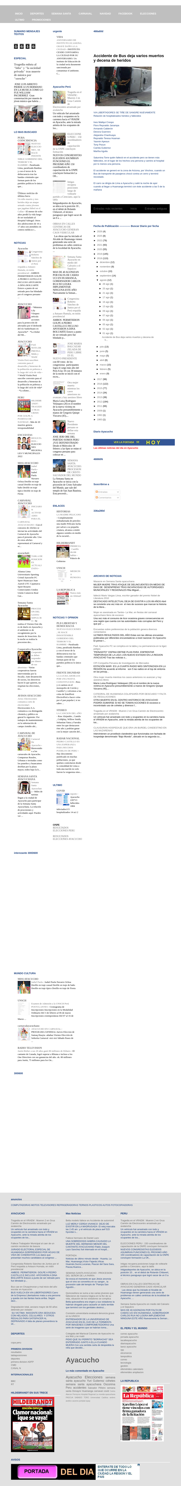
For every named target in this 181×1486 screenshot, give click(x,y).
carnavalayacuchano (28, 1026)
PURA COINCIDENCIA (27, 139)
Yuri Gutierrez (95, 1380)
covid (106, 1391)
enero (103, 373)
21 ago (106, 293)
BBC (13, 1381)
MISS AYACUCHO (28, 463)
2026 (100, 231)
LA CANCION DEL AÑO (69, 713)
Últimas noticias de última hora (28, 194)
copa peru (16, 1342)
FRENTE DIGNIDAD (68, 672)
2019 (100, 254)
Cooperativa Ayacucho (30, 649)
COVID (61, 790)
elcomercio (126, 1353)
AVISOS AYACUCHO (29, 695)
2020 (100, 249)
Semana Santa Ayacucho (25, 604)
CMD (13, 1365)
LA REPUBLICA (66, 590)
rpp (122, 1349)
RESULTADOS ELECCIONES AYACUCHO (67, 837)
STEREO (62, 710)
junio (102, 351)
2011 (100, 406)
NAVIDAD (105, 13)
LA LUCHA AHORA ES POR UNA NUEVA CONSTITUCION (68, 678)
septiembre (106, 275)
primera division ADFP (22, 1362)
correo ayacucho (129, 1333)
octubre (104, 271)
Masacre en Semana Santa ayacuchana (114, 581)
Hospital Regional (88, 1394)
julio (102, 346)
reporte (73, 793)
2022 (100, 240)
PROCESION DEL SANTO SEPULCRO (36, 614)
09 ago (106, 311)
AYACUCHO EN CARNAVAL (46, 1029)
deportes (15, 1358)
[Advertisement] (135, 41)
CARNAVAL (85, 13)
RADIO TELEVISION (30, 1048)
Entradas (102, 492)
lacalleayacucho (129, 1340)
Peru (69, 1387)
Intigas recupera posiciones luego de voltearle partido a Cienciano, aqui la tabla (144, 1265)
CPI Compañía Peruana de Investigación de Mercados (121, 663)
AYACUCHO (25, 304)
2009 (100, 410)
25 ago (106, 288)
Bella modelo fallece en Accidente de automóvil (90, 1220)
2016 (100, 383)
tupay (88, 1401)
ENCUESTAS (25, 435)
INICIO (19, 13)
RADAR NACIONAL (68, 738)
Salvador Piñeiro (97, 1387)
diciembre (105, 262)
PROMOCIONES (41, 19)
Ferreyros (76, 1394)
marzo (103, 364)
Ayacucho (23, 248)
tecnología (126, 1362)
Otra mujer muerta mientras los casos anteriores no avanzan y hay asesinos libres (67, 390)
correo (124, 1359)
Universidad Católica (99, 1398)
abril (102, 360)
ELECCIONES (148, 13)
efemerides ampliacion (132, 1372)
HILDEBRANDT (66, 543)
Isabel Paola (37, 982)
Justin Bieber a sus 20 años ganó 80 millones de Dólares (44, 1051)
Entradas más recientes (108, 208)
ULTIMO (19, 19)
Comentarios (103, 497)
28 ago (106, 284)
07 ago (106, 315)
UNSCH (61, 568)
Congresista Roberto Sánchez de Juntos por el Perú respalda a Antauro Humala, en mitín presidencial (35, 1266)
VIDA (60, 37)
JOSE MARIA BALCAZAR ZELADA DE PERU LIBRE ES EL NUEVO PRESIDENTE (67, 351)
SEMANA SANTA (61, 13)
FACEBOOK (125, 13)
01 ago (106, 333)
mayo (103, 355)
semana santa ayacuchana (83, 1384)
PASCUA (69, 1398)
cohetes (110, 1380)
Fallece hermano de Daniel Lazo (82, 1238)
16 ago (106, 302)
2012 (100, 401)
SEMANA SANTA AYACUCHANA (27, 778)
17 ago (106, 297)
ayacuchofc (24, 553)
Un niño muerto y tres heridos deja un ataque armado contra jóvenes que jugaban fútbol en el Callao (29, 205)
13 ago (106, 306)
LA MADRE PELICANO (69, 514)
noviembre (105, 266)
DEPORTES (37, 13)
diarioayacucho (128, 1343)
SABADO (78, 1398)
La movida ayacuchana (105, 1394)
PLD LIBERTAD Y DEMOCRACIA (67, 624)
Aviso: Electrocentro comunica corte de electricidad (27, 701)
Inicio (133, 208)
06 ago (106, 319)
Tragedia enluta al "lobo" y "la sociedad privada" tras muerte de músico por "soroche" (27, 71)
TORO (86, 1398)
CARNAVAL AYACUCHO (25, 502)
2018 (100, 258)
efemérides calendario (132, 1369)
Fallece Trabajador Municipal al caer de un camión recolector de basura (32, 1245)
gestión (124, 1366)
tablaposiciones (19, 1355)
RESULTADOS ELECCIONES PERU (64, 829)
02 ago (106, 328)
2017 (100, 379)
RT (12, 1384)
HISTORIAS (63, 511)
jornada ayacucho (130, 1337)
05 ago (106, 324)
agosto (103, 280)
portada (82, 1401)
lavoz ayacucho (128, 1346)
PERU (21, 397)
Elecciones (94, 1377)
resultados (16, 1352)
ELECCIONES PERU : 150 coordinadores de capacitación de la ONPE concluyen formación (144, 1245)
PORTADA (71, 1255)
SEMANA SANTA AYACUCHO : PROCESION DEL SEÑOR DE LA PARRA (89, 1274)
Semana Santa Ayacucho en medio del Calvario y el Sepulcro (74, 263)
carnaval (98, 1391)
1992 (100, 415)
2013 (100, 397)
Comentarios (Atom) (137, 218)
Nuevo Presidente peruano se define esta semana (73, 427)
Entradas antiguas (156, 208)
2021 (100, 245)
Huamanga (87, 1391)
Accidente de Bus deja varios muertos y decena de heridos (129, 58)
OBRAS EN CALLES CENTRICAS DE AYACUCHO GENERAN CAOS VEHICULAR (66, 228)
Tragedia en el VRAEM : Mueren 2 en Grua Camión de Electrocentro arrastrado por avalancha (33, 1223)
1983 (100, 419)
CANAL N (16, 1368)
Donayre (76, 1391)
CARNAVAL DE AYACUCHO (26, 734)
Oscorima (109, 1384)
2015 (100, 388)
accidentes (79, 1387)
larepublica (126, 1356)
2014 (100, 392)
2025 (100, 236)
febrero (104, 369)
